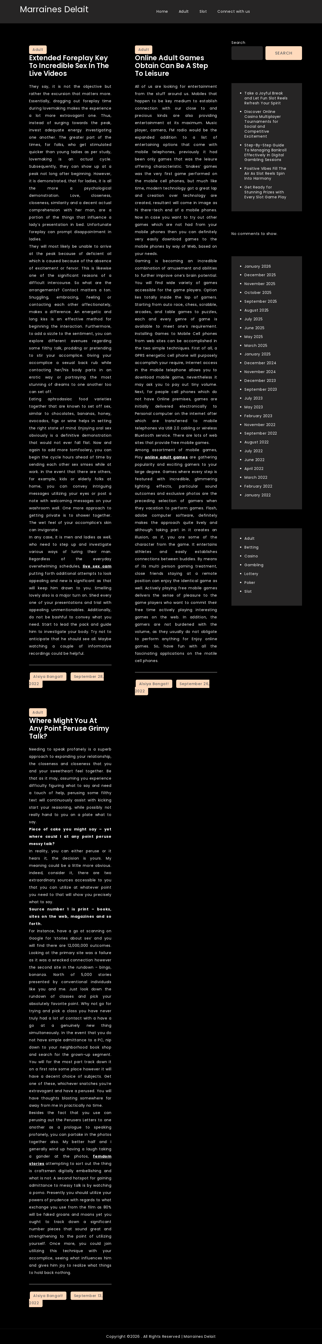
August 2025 (256, 310)
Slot (203, 11)
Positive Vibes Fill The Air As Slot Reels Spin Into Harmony (265, 173)
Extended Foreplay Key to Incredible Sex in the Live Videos (69, 65)
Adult (184, 11)
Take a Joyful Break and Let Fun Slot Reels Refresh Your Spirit (265, 98)
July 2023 (253, 398)
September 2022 (260, 433)
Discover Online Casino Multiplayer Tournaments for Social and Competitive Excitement (262, 124)
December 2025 (260, 275)
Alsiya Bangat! (48, 676)
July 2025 (253, 319)
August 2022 (256, 442)
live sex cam (97, 566)
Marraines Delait (54, 9)
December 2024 (260, 363)
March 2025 (255, 345)
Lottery (251, 573)
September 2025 (260, 301)
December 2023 (260, 380)
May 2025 (253, 336)
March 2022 (255, 477)
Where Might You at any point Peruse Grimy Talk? (69, 728)
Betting (251, 547)
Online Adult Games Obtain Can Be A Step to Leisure (171, 65)
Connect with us (233, 11)
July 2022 (253, 451)
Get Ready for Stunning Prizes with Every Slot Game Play (265, 192)
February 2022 (258, 486)
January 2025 (257, 354)
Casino (251, 556)
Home (162, 11)
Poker (249, 582)
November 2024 (260, 371)
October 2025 (257, 292)
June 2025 (254, 327)
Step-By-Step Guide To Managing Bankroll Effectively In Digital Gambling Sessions (265, 153)
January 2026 (257, 266)
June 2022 (254, 459)
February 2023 (258, 415)
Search (238, 42)
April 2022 (253, 468)
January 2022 (257, 495)
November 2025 (259, 283)
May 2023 (253, 407)
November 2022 (259, 424)
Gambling (254, 565)
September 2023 (260, 389)
